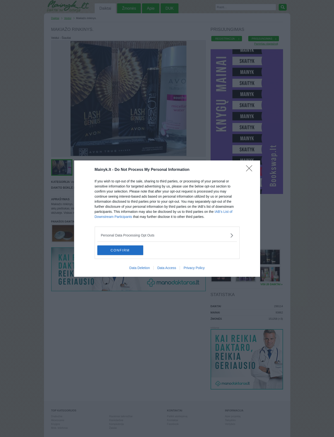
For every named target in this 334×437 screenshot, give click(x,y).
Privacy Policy (194, 268)
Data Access (166, 268)
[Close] (250, 169)
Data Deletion (139, 268)
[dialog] (167, 218)
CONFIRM (120, 250)
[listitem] (167, 235)
